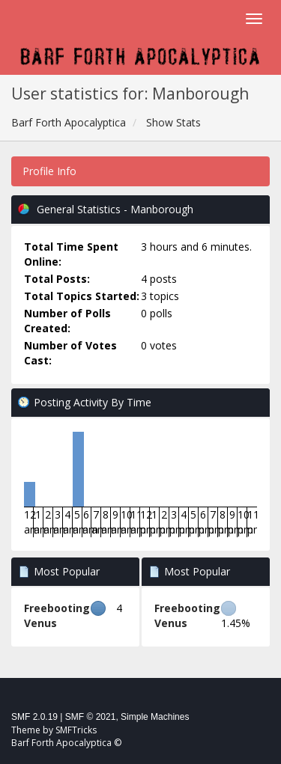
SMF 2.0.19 (34, 717)
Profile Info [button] (49, 171)
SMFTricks (76, 730)
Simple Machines (155, 717)
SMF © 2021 (90, 717)
